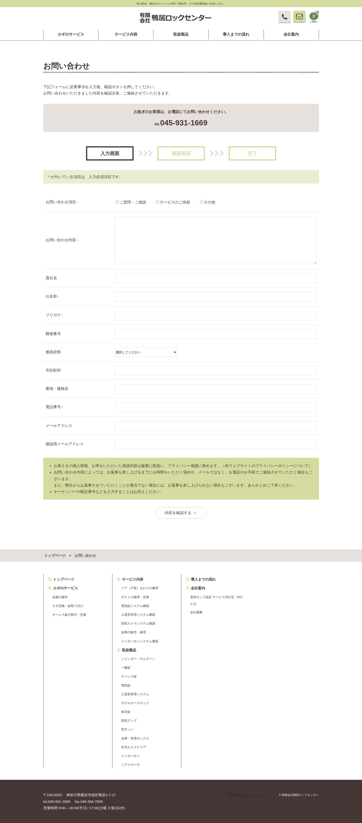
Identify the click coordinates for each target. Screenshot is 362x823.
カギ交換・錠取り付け (67, 606)
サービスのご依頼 (175, 202)
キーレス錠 (129, 676)
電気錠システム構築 (135, 606)
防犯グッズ (129, 720)
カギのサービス (71, 34)
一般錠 (125, 667)
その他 (209, 202)
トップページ (55, 556)
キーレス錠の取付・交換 (69, 614)
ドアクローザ (130, 764)
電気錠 (125, 685)
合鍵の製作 (60, 597)
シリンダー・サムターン (138, 659)
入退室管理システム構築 (138, 614)
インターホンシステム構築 (139, 641)
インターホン (130, 756)
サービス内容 (126, 34)
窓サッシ (127, 729)
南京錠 (125, 712)
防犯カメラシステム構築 (138, 623)
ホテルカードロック (135, 703)
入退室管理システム (135, 694)
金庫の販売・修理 (133, 632)
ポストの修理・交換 (135, 597)
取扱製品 (180, 34)
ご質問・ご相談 (133, 202)
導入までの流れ (236, 34)
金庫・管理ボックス (135, 738)
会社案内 (291, 34)
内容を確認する (181, 513)
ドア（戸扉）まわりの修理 (139, 588)
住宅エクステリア (133, 747)
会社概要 (196, 612)
